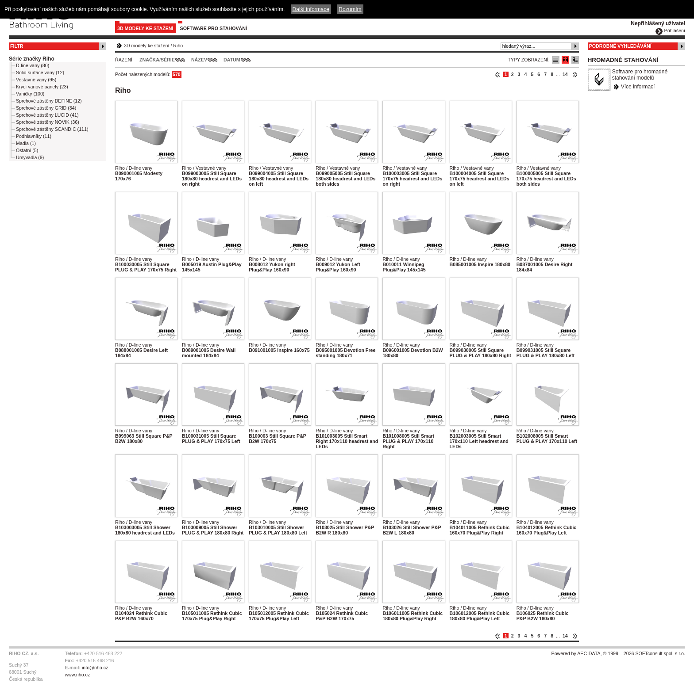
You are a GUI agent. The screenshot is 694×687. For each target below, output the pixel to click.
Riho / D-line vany (133, 168)
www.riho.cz (77, 674)
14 (565, 74)
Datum (232, 59)
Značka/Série (157, 59)
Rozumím (350, 9)
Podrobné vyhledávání (620, 46)
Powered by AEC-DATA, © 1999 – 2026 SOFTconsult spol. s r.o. (618, 653)
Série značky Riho (31, 59)
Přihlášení (674, 30)
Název (199, 59)
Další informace (311, 9)
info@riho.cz (95, 667)
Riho (178, 45)
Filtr (16, 46)
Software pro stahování (213, 28)
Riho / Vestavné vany (204, 168)
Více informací (638, 87)
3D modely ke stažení (145, 28)
